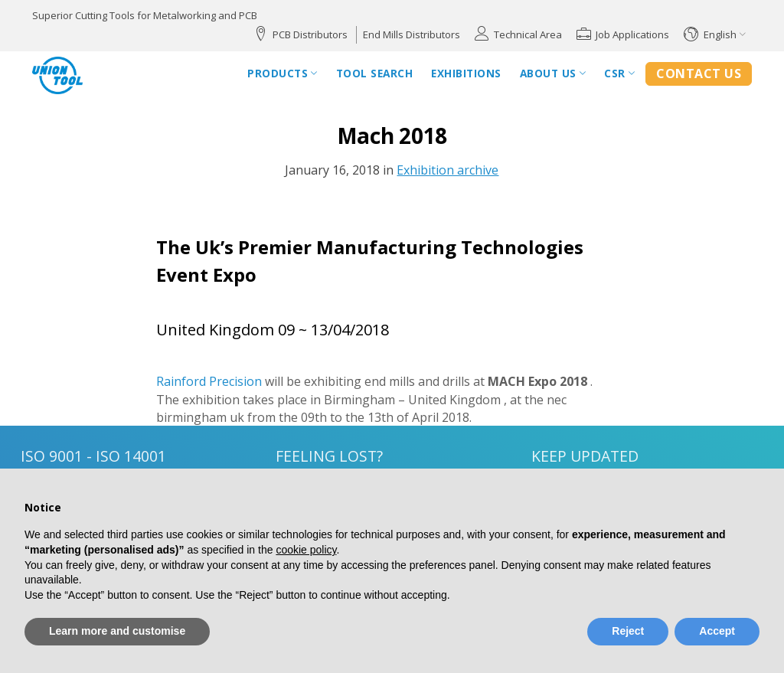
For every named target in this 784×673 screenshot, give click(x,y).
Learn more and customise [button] (117, 631)
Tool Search (374, 73)
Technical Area (528, 34)
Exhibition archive (447, 170)
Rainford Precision (209, 381)
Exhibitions (466, 73)
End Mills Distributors (411, 34)
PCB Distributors (310, 34)
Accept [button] (717, 631)
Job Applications (632, 34)
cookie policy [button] (306, 550)
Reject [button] (628, 631)
